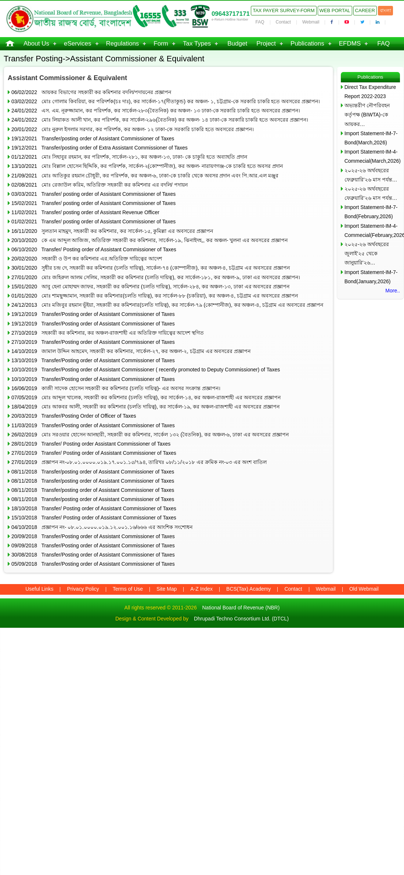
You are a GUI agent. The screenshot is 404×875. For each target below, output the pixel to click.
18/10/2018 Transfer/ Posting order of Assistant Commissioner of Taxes (93, 508)
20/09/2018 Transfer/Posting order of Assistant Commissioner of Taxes (93, 536)
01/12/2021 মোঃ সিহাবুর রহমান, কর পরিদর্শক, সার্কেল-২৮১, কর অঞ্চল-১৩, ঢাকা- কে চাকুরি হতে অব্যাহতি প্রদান (129, 157)
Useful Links (39, 589)
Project (266, 43)
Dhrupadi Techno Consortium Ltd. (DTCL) (241, 619)
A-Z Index (201, 589)
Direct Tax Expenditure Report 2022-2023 (370, 91)
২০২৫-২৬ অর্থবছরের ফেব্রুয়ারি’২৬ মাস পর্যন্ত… (371, 175)
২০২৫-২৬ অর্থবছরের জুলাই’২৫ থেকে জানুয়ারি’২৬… (367, 253)
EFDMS (350, 43)
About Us (36, 43)
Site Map (166, 589)
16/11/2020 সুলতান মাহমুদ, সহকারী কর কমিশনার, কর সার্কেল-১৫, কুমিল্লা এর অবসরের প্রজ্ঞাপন (112, 231)
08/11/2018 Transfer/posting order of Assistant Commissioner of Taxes (92, 472)
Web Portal (335, 10)
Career (365, 10)
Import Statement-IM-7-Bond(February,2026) (371, 211)
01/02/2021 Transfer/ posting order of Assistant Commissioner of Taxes (93, 221)
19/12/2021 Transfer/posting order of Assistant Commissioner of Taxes (92, 138)
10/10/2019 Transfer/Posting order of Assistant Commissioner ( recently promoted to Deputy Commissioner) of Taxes (145, 369)
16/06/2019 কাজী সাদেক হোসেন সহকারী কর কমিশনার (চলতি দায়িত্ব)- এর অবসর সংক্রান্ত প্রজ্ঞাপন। (115, 388)
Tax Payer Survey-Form (283, 10)
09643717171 (231, 13)
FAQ (260, 22)
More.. (392, 291)
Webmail (310, 22)
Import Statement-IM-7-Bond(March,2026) (371, 137)
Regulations (122, 43)
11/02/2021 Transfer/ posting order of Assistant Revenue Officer (85, 212)
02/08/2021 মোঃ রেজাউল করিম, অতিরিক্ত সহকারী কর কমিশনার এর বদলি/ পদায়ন (99, 185)
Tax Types (197, 43)
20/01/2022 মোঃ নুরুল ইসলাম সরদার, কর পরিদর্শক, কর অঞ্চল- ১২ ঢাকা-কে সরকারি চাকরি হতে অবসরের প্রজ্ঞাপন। (132, 129)
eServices (77, 43)
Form (161, 43)
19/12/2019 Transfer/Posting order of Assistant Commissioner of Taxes (93, 314)
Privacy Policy (83, 589)
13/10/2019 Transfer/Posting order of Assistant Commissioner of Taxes (93, 360)
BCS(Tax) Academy (248, 589)
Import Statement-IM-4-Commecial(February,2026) (372, 230)
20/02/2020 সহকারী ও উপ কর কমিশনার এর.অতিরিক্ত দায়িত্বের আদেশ (86, 259)
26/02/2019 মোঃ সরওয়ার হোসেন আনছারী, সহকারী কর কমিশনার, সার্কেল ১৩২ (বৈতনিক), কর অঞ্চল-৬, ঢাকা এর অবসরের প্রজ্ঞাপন (150, 435)
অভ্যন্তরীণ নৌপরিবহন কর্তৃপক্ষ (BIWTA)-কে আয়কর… (367, 114)
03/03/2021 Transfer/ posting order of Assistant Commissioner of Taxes (93, 194)
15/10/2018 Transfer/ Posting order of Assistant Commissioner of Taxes (93, 518)
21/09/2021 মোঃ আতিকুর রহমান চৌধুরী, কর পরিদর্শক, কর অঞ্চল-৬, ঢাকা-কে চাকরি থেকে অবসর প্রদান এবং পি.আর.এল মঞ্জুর (144, 176)
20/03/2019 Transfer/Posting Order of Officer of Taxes (73, 416)
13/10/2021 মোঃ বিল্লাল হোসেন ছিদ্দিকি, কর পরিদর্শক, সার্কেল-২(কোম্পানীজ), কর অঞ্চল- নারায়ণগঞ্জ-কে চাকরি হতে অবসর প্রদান (147, 166)
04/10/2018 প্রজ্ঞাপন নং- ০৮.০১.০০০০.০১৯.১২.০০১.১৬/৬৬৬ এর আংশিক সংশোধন (101, 527)
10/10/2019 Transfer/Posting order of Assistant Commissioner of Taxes (93, 379)
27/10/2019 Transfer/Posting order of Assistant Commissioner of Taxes (93, 342)
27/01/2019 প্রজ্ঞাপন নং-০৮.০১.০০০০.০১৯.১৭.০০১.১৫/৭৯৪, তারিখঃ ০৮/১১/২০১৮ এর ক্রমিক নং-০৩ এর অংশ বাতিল (139, 462)
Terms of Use (128, 589)
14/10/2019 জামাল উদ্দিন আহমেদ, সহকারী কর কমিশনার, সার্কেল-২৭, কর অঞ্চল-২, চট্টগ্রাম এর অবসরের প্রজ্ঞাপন (130, 351)
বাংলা (385, 10)
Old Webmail (364, 589)
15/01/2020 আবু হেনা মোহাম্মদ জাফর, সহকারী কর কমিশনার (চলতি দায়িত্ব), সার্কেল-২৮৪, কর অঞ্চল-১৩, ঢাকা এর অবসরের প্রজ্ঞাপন (150, 286)
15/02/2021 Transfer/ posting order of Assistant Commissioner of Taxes (93, 203)
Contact (283, 22)
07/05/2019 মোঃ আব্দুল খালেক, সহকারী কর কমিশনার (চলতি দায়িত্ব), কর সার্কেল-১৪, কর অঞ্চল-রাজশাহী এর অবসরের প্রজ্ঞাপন (146, 397)
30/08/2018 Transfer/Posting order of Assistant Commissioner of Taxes (93, 555)
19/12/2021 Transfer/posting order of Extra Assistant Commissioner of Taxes (99, 148)
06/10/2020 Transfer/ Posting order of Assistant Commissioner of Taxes (93, 249)
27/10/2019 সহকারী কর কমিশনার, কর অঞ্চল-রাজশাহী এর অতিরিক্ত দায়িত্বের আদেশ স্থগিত (107, 333)
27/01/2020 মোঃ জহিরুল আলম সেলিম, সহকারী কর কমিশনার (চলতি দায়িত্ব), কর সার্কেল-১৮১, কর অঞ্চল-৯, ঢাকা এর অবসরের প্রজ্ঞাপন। (155, 277)
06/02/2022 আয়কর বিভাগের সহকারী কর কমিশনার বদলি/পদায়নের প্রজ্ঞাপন (91, 92)
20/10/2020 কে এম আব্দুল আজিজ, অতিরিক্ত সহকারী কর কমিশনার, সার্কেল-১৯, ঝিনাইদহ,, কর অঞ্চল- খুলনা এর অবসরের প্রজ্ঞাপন (149, 240)
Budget (237, 43)
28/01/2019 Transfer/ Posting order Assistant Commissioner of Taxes (90, 444)
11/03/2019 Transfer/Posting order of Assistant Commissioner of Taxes (93, 425)
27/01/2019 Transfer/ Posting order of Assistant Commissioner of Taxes (93, 453)
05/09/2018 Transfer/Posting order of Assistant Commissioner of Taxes (93, 564)
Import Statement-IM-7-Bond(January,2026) (371, 276)
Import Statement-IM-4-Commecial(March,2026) (372, 156)
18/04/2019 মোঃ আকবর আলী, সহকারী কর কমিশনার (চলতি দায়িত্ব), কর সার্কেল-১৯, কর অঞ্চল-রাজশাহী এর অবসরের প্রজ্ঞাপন (145, 407)
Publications (307, 43)
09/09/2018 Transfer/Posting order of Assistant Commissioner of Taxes (93, 545)
